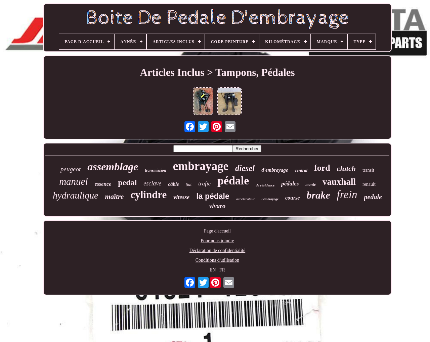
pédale (233, 180)
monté (310, 184)
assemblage (112, 167)
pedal (127, 182)
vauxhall (339, 182)
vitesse (181, 197)
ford (322, 168)
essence (103, 184)
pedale (373, 197)
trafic (204, 183)
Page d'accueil (217, 230)
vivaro (217, 205)
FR (222, 269)
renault (369, 184)
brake (318, 195)
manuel (73, 181)
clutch (346, 168)
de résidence (265, 185)
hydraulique (75, 195)
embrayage (200, 166)
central (301, 170)
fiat (188, 184)
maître (114, 197)
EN (213, 269)
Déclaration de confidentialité (217, 250)
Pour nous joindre (217, 240)
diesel (245, 168)
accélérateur (245, 199)
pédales (290, 183)
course (292, 198)
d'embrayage (274, 170)
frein (347, 194)
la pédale (212, 196)
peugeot (70, 169)
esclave (152, 183)
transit (368, 170)
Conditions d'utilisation (217, 260)
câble (173, 184)
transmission (155, 170)
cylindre (148, 195)
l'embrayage (269, 199)
